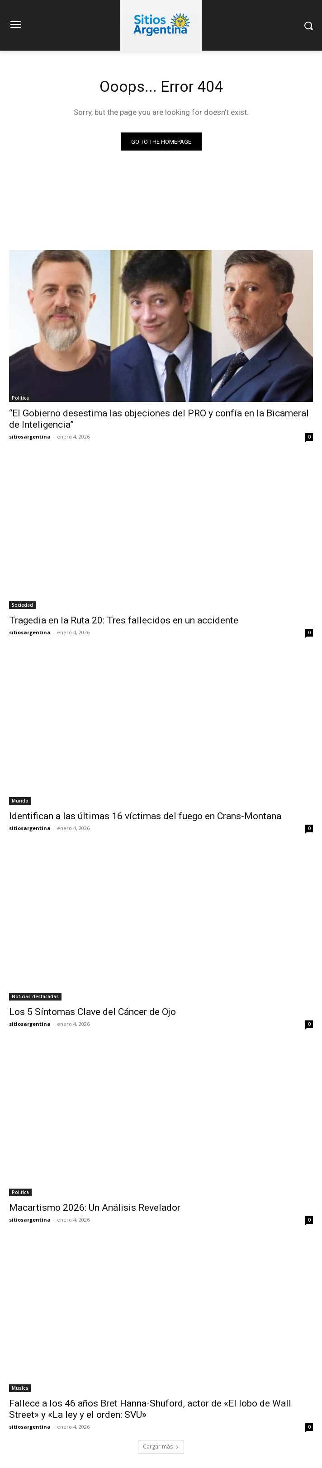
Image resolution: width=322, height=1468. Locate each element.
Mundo (20, 801)
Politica (20, 398)
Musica (20, 1388)
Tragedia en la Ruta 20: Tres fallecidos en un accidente (123, 620)
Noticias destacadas (35, 996)
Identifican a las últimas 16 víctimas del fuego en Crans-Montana (145, 816)
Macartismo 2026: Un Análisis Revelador (94, 1207)
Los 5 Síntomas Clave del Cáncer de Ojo (92, 1011)
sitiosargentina (30, 436)
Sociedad (22, 605)
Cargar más (161, 1446)
